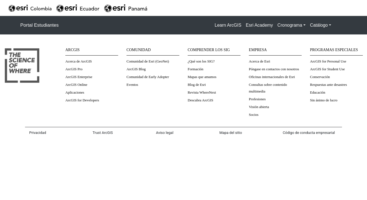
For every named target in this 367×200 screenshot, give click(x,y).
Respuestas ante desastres (328, 84)
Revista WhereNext (202, 92)
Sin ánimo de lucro (324, 100)
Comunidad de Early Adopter (148, 77)
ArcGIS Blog (136, 69)
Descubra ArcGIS (200, 100)
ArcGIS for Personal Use (328, 61)
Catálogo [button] (319, 25)
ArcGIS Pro (74, 69)
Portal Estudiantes (39, 25)
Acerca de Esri (259, 61)
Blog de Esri (197, 84)
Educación (317, 92)
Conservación (320, 77)
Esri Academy (259, 25)
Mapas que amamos (202, 77)
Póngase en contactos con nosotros (274, 69)
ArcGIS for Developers (82, 100)
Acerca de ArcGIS (78, 61)
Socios (254, 114)
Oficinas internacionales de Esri (272, 77)
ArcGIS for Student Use (327, 69)
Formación (195, 69)
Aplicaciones (74, 92)
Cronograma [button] (289, 25)
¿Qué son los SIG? (201, 61)
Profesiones (257, 99)
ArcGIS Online (76, 84)
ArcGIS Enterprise (78, 77)
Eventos (132, 84)
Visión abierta (259, 107)
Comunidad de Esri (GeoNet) (148, 61)
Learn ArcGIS (228, 25)
